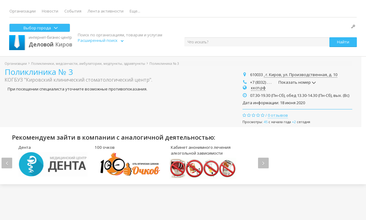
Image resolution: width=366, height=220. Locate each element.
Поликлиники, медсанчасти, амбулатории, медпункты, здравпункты (88, 63)
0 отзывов (278, 115)
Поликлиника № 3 (39, 71)
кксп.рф (258, 87)
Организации (22, 11)
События (72, 11)
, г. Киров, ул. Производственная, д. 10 (300, 74)
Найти (343, 42)
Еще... (135, 11)
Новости (50, 11)
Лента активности (106, 11)
